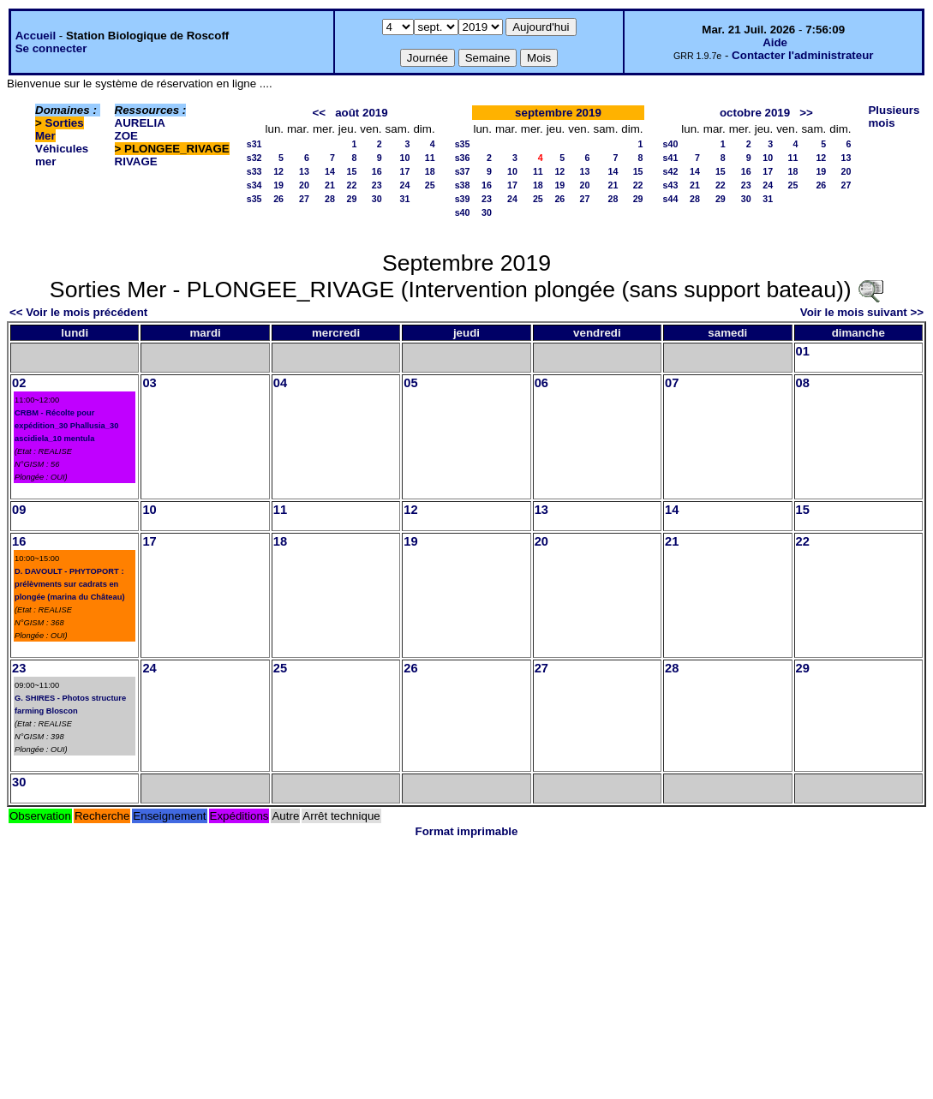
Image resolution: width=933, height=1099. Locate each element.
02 (19, 383)
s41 (671, 157)
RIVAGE (136, 161)
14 (330, 171)
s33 (254, 171)
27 (304, 199)
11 (430, 157)
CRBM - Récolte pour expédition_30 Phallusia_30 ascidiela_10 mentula (66, 426)
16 (377, 171)
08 (803, 383)
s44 (671, 199)
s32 (254, 157)
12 (278, 171)
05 (410, 383)
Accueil (35, 35)
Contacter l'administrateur (802, 55)
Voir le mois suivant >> (862, 312)
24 (405, 185)
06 (541, 383)
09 (19, 510)
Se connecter (51, 48)
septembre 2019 (558, 112)
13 (304, 171)
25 (430, 185)
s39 (462, 199)
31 (405, 199)
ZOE (126, 135)
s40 (462, 212)
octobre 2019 (755, 112)
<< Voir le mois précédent (78, 312)
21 (330, 185)
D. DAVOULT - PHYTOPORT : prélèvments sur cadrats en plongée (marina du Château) (70, 584)
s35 (254, 199)
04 (280, 383)
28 (330, 199)
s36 (462, 157)
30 (377, 199)
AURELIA (140, 122)
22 (352, 185)
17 (405, 171)
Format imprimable (467, 831)
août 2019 (361, 112)
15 (352, 171)
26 (278, 199)
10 (405, 157)
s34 (254, 185)
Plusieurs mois (893, 116)
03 (149, 383)
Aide (775, 42)
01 (803, 351)
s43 (671, 185)
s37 (462, 171)
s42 (671, 171)
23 (377, 185)
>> (806, 112)
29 (352, 199)
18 (430, 171)
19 (278, 185)
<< (319, 112)
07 (672, 383)
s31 (254, 144)
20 (304, 185)
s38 (462, 185)
